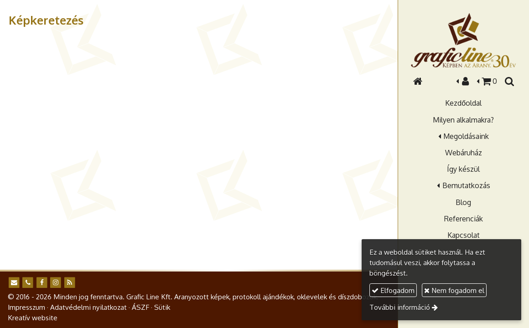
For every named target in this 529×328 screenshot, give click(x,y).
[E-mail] (14, 283)
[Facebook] (42, 283)
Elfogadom (393, 290)
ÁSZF (140, 307)
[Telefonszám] (28, 283)
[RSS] (69, 283)
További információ (399, 307)
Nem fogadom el (454, 290)
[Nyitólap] (463, 40)
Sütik (162, 307)
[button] (509, 81)
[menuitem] (463, 103)
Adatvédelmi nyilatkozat (88, 307)
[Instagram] (56, 283)
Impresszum (26, 307)
